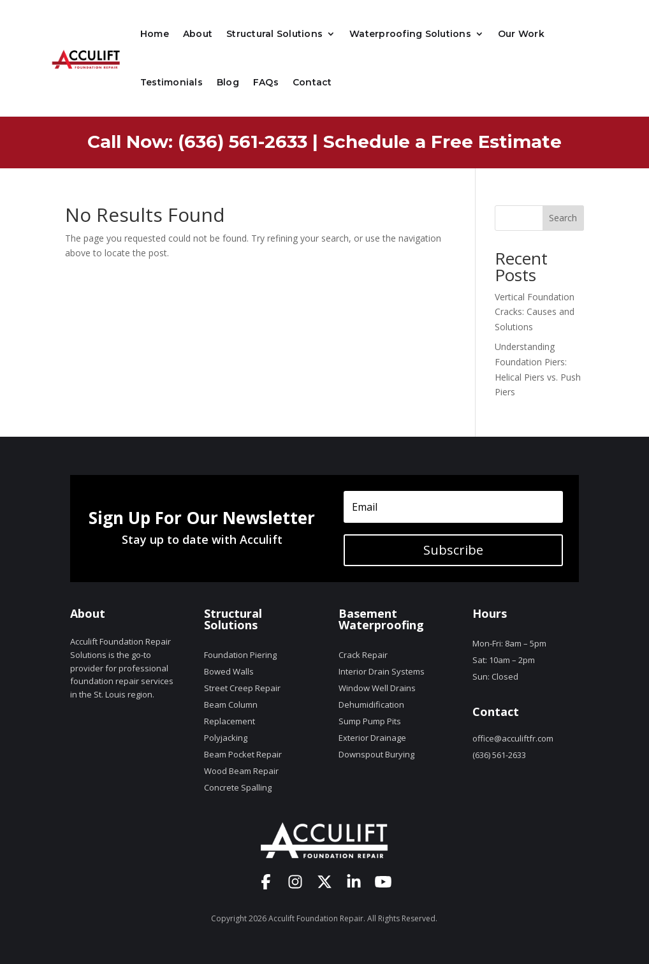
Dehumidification (371, 704)
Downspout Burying (376, 754)
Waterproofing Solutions (410, 34)
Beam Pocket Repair (243, 754)
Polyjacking (225, 737)
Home (154, 34)
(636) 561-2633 (499, 755)
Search (563, 218)
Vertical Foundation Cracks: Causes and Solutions (534, 312)
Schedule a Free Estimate (442, 141)
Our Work (521, 34)
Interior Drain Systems (382, 671)
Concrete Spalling (238, 787)
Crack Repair (363, 655)
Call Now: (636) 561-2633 (197, 141)
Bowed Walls (229, 671)
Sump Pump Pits (370, 721)
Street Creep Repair (242, 688)
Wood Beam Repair (241, 771)
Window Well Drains (377, 688)
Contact (312, 82)
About (197, 34)
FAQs (266, 82)
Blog (228, 82)
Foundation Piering (240, 655)
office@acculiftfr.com (512, 738)
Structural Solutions (274, 34)
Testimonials (171, 82)
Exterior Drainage (372, 737)
